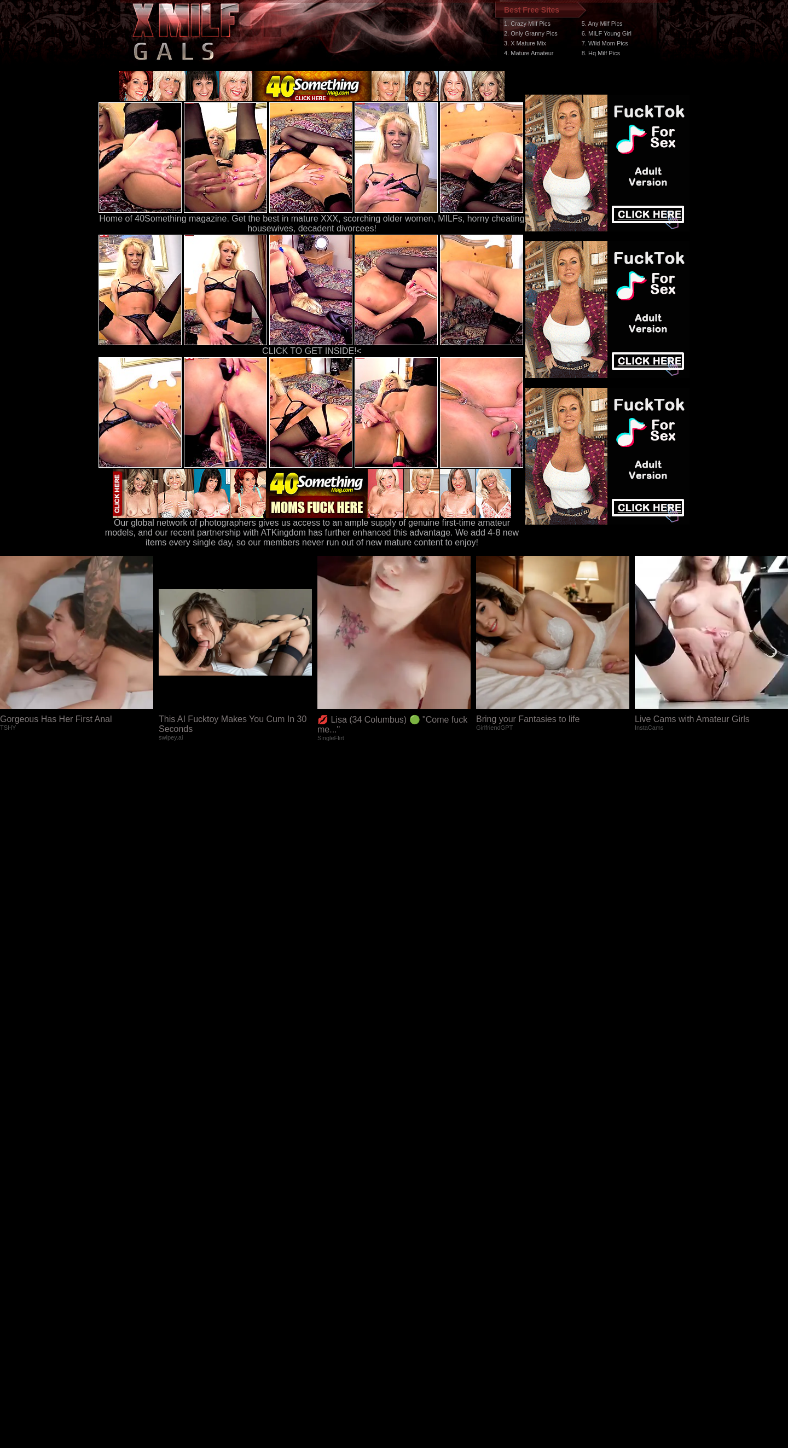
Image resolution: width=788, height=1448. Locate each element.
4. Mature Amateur (529, 53)
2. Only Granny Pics (531, 33)
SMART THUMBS (413, 1241)
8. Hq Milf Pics (601, 53)
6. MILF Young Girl (606, 33)
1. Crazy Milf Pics (527, 23)
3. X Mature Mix (525, 43)
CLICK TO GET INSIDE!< (312, 351)
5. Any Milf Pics (602, 23)
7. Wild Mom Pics (605, 43)
